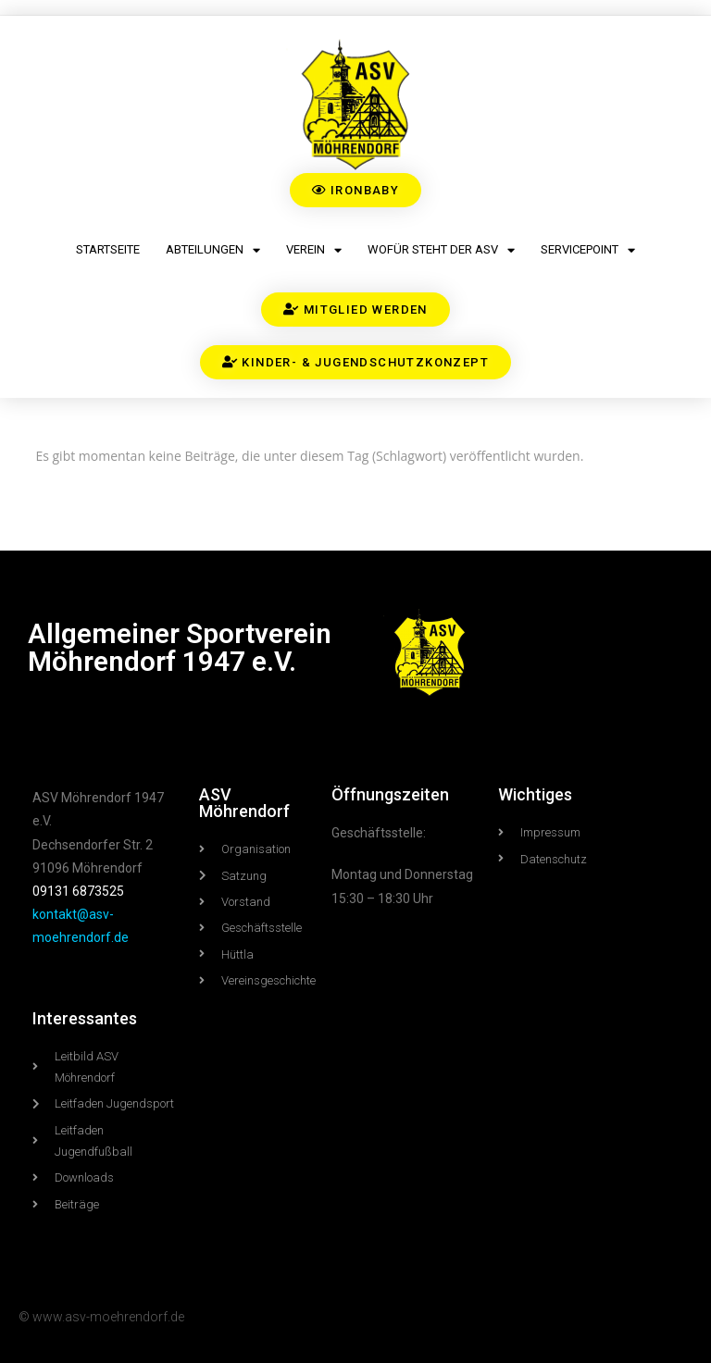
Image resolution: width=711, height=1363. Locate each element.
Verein (314, 250)
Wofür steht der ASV (441, 250)
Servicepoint (588, 250)
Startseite (108, 249)
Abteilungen (213, 250)
